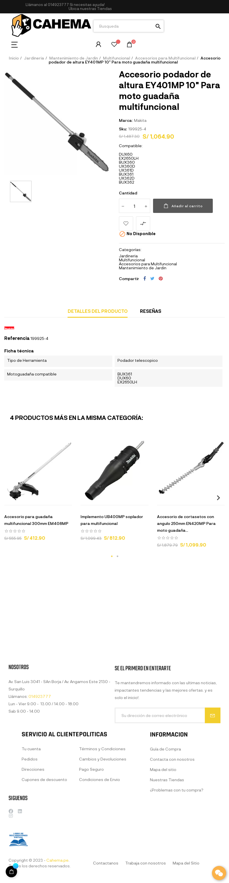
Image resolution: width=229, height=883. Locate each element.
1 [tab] (112, 556)
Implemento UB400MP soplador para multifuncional (112, 520)
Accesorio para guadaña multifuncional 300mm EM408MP (36, 520)
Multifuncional (132, 259)
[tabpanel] (38, 491)
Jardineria (128, 255)
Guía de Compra (165, 804)
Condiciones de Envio (99, 834)
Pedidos (30, 813)
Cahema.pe (57, 860)
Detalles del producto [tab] (98, 311)
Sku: (123, 128)
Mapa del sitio (163, 825)
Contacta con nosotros (172, 815)
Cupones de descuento (44, 834)
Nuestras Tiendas (167, 835)
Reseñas (150, 311)
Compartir (144, 278)
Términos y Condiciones (102, 803)
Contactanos (105, 863)
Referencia (17, 338)
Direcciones (33, 824)
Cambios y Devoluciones (102, 813)
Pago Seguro (91, 824)
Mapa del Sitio (186, 863)
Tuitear (152, 278)
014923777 (58, 4)
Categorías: (130, 250)
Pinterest (161, 278)
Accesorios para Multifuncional (148, 263)
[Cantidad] (134, 206)
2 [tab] (117, 556)
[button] (90, 9)
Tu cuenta (31, 803)
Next (216, 498)
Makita (140, 120)
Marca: (126, 120)
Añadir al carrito (183, 206)
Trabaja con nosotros (145, 863)
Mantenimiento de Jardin (142, 267)
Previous (13, 498)
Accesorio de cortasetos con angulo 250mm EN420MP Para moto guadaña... (186, 523)
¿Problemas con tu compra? (176, 845)
